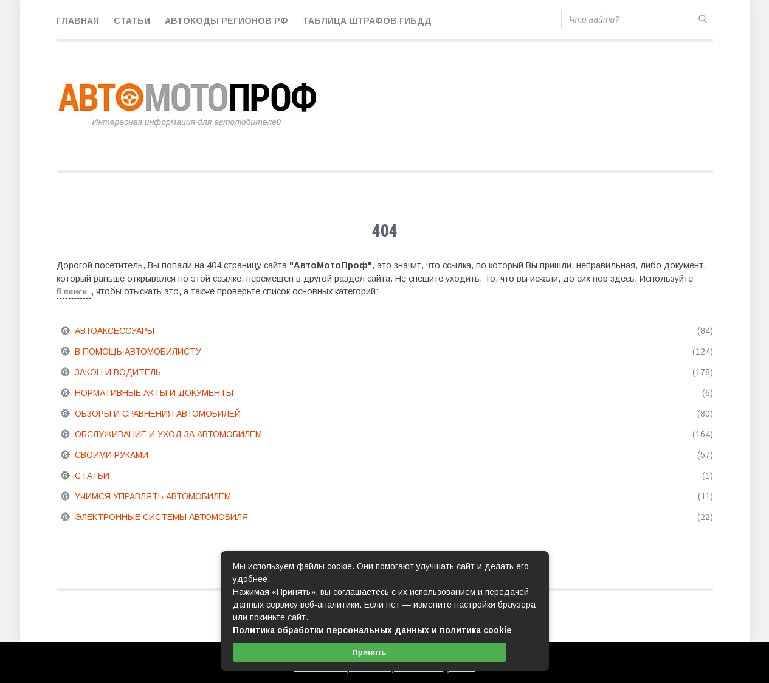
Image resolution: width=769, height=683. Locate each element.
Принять (369, 652)
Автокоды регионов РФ (226, 21)
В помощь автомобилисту (138, 351)
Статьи (132, 21)
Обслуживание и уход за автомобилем (168, 434)
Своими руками (111, 455)
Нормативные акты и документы (154, 393)
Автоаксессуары (114, 331)
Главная (78, 21)
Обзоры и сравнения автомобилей (158, 413)
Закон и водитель (118, 372)
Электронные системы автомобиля (161, 517)
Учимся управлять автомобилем (153, 496)
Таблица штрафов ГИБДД (367, 21)
